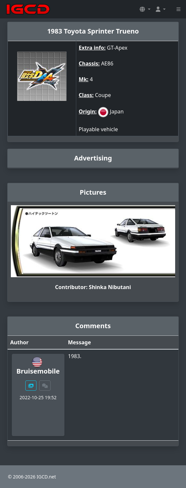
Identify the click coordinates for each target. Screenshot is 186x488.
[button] (145, 9)
